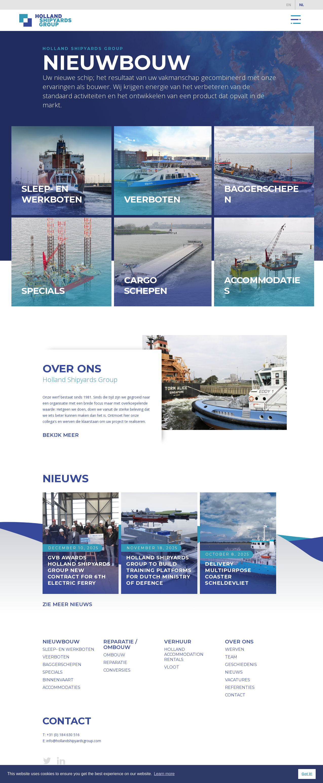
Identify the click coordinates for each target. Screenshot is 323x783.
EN (288, 4)
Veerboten (56, 657)
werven (234, 649)
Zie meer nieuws (67, 604)
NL (301, 4)
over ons (239, 642)
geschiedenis (241, 664)
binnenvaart (58, 679)
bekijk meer (61, 435)
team (231, 657)
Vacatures (237, 679)
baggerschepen (62, 664)
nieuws (234, 672)
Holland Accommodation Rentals (183, 654)
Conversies (116, 670)
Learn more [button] (164, 774)
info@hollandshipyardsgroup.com (73, 740)
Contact (235, 695)
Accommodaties (61, 687)
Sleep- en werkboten (68, 649)
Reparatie (115, 662)
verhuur (177, 642)
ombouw (114, 655)
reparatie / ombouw (120, 644)
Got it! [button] (306, 774)
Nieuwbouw (61, 642)
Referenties (240, 687)
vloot (171, 667)
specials (53, 672)
